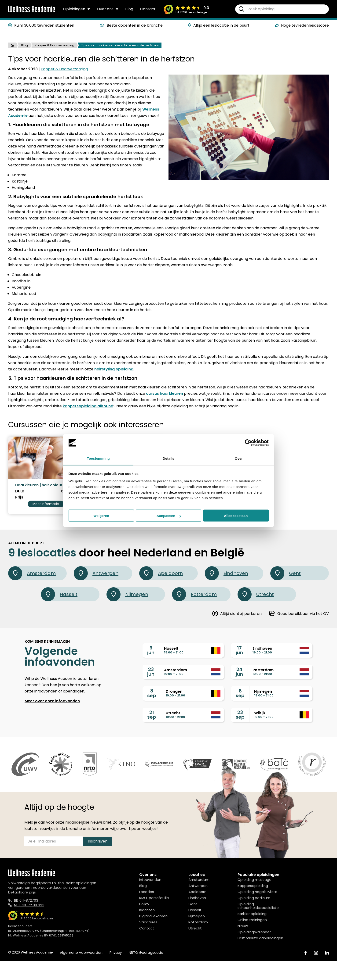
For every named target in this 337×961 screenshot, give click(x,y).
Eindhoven (226, 573)
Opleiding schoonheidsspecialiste (258, 905)
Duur (19, 491)
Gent (285, 573)
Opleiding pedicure (254, 897)
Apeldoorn (161, 573)
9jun (150, 650)
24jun (239, 671)
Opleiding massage (254, 879)
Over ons (107, 9)
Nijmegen (127, 594)
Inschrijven (97, 841)
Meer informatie (46, 504)
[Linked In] (327, 952)
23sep (240, 714)
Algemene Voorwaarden (81, 952)
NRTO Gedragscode (146, 952)
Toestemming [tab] (98, 458)
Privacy (116, 952)
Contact (148, 9)
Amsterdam (32, 573)
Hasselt (59, 594)
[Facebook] (305, 952)
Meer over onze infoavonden (52, 701)
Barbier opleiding (252, 913)
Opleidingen (76, 9)
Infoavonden (150, 879)
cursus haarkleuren (164, 393)
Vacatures (148, 922)
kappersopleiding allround (88, 406)
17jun (239, 650)
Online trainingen (252, 919)
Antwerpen (96, 573)
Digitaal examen (153, 916)
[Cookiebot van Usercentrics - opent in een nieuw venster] (248, 442)
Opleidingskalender (254, 931)
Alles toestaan (236, 516)
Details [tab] (168, 458)
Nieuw (243, 925)
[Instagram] (316, 952)
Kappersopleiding (253, 885)
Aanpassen (169, 516)
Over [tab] (239, 458)
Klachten (147, 909)
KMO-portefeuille (154, 897)
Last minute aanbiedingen (260, 938)
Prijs (19, 497)
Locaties (146, 891)
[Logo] (31, 11)
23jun (150, 671)
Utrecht (256, 594)
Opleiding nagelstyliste (257, 891)
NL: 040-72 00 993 (29, 905)
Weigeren (101, 516)
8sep (151, 693)
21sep (151, 714)
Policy (144, 903)
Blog (129, 9)
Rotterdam (194, 594)
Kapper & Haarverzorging (54, 45)
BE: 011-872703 (26, 900)
